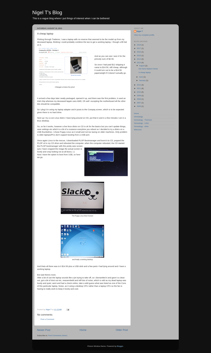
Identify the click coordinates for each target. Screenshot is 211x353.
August (142, 66)
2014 (139, 59)
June (141, 77)
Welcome (138, 130)
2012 (139, 85)
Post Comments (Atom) (57, 335)
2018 (139, 45)
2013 (139, 63)
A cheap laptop (145, 72)
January (142, 80)
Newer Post (43, 330)
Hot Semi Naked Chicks (148, 69)
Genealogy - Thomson (143, 120)
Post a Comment (47, 319)
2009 (139, 96)
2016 (139, 52)
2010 (139, 92)
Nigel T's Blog (47, 12)
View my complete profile (144, 35)
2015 (139, 56)
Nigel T (140, 31)
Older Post (122, 330)
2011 (139, 88)
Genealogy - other (141, 126)
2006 (139, 106)
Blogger (120, 346)
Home (83, 330)
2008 (139, 99)
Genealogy (138, 117)
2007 (139, 103)
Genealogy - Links (141, 123)
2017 (139, 48)
